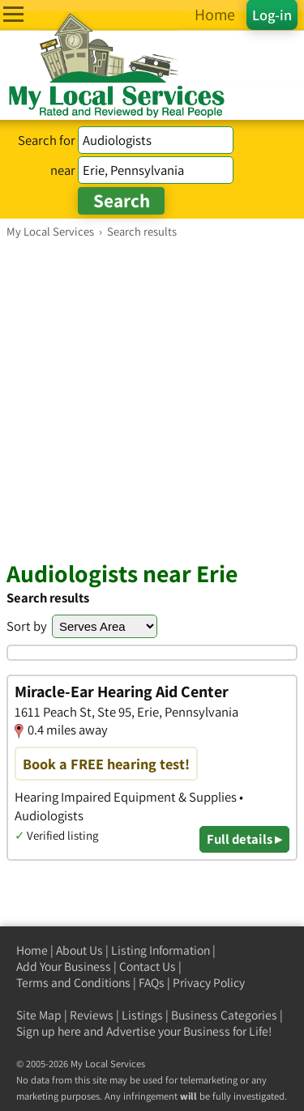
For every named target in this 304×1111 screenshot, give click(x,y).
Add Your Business (63, 966)
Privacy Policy (209, 982)
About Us (79, 950)
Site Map (39, 1015)
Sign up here (48, 1031)
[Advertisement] (152, 399)
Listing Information (160, 950)
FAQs (152, 982)
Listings (142, 1015)
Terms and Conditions (73, 982)
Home (32, 950)
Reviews (91, 1015)
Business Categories (224, 1015)
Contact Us (147, 966)
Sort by (26, 626)
